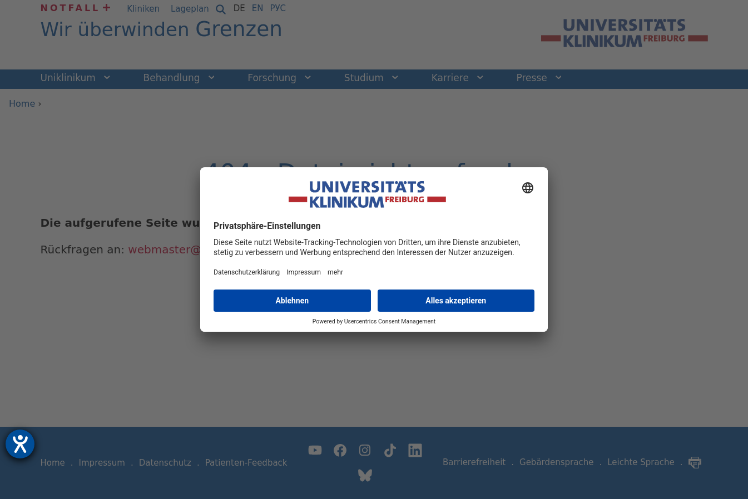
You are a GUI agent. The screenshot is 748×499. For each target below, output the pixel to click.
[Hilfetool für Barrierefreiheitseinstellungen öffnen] (20, 444)
